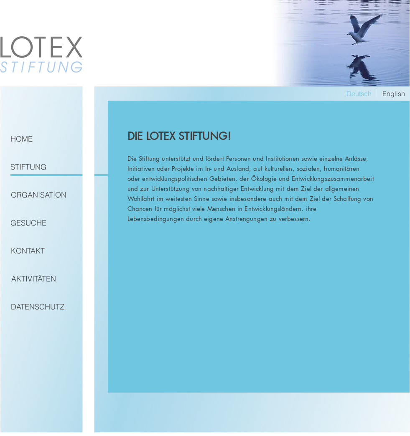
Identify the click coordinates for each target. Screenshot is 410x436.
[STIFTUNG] (28, 167)
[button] (359, 93)
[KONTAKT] (27, 251)
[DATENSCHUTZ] (37, 307)
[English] (393, 93)
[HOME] (21, 139)
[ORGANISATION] (38, 195)
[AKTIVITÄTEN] (33, 279)
